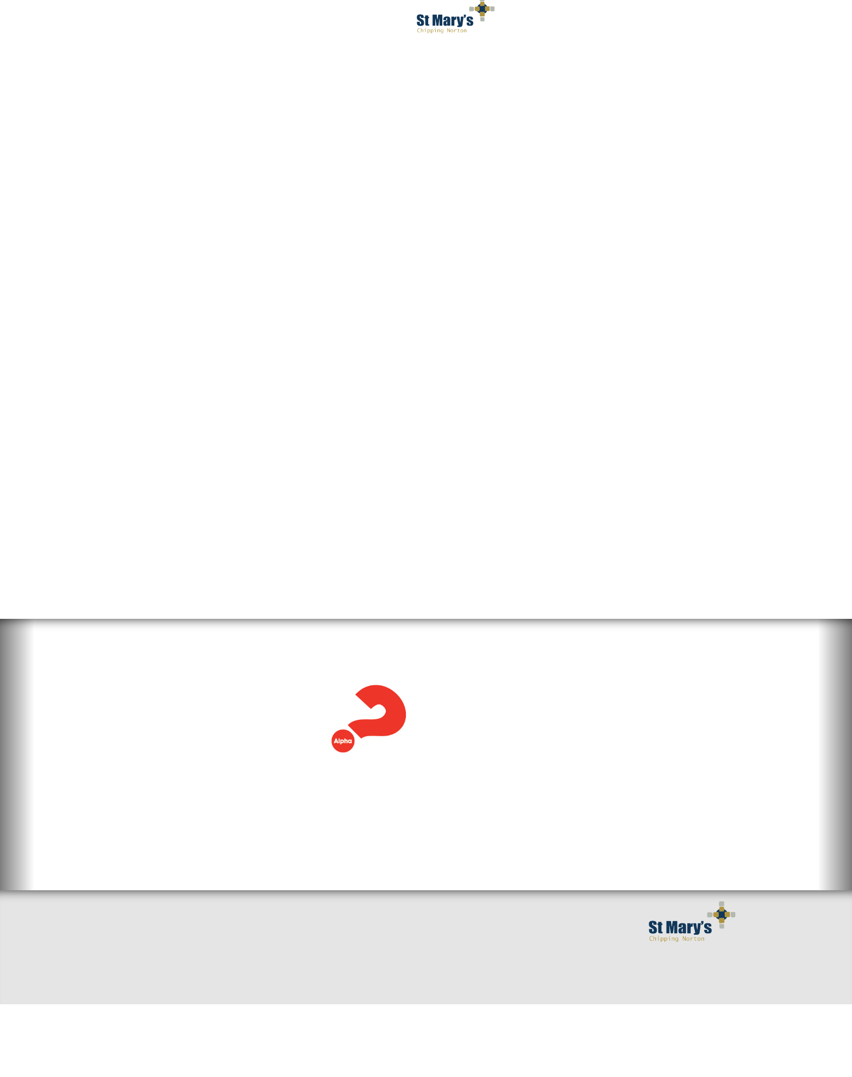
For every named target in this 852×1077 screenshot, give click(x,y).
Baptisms (347, 1006)
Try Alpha (300, 425)
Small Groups (250, 971)
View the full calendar (493, 830)
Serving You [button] (600, 21)
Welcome (134, 988)
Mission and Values (369, 988)
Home (128, 971)
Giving (342, 1023)
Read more (138, 768)
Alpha (126, 446)
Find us (131, 1006)
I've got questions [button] (248, 21)
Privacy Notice (521, 65)
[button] (17, 785)
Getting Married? (364, 971)
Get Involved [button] (517, 21)
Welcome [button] (160, 21)
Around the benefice (265, 1006)
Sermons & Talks (256, 988)
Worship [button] (337, 21)
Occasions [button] (680, 21)
